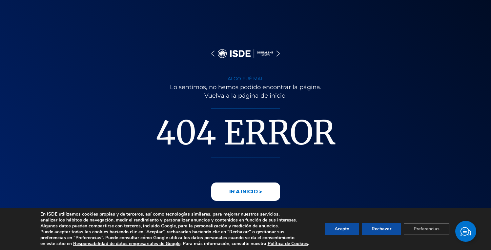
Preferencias (427, 229)
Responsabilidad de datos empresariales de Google (126, 243)
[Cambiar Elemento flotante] (465, 231)
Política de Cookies (288, 243)
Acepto (342, 229)
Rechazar (381, 229)
